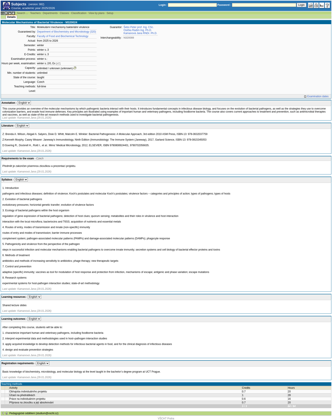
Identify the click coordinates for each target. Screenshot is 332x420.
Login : (163, 4)
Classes (64, 13)
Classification (78, 13)
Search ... (22, 13)
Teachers (35, 13)
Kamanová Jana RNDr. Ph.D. (140, 33)
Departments (50, 13)
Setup (109, 13)
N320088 (129, 37)
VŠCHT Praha (166, 418)
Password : (224, 4)
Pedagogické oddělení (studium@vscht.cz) (33, 413)
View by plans (97, 13)
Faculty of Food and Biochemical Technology (62, 36)
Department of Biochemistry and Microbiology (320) (66, 31)
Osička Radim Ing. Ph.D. (138, 30)
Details (11, 17)
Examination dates (318, 96)
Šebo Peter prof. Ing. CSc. (139, 27)
